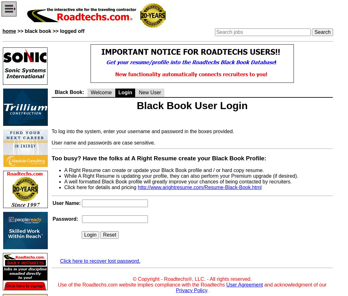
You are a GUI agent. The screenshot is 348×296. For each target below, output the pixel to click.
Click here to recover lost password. (100, 261)
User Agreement (244, 284)
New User (150, 92)
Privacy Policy (191, 290)
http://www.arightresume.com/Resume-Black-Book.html (200, 187)
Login (125, 92)
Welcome (101, 92)
